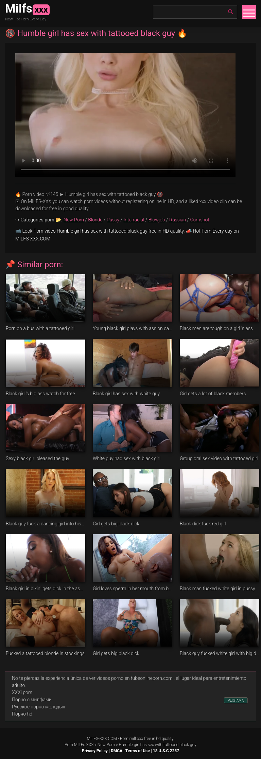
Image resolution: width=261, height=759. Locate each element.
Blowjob (157, 219)
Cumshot (199, 219)
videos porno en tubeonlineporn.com (135, 678)
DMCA (116, 750)
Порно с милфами (32, 699)
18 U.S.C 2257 (166, 750)
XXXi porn (22, 692)
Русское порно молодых (38, 706)
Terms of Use (137, 750)
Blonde (95, 219)
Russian (177, 219)
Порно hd (22, 714)
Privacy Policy (95, 750)
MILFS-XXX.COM (102, 738)
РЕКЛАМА (236, 700)
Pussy (113, 219)
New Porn (74, 219)
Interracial (134, 219)
